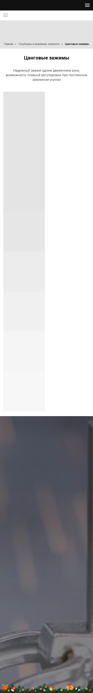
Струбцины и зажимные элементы (39, 44)
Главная (8, 44)
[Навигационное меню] (87, 5)
